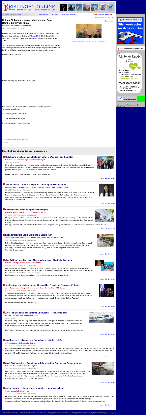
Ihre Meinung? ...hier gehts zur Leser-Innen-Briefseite (57, 14)
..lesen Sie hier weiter (107, 178)
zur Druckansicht (108, 21)
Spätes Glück (35, 36)
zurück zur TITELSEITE (13, 14)
